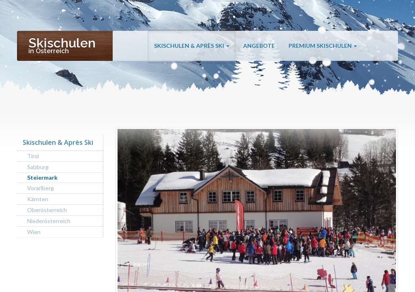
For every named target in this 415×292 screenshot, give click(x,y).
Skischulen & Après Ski (191, 45)
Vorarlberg (40, 188)
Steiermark (42, 177)
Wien (34, 231)
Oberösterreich (47, 209)
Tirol (33, 155)
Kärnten (37, 198)
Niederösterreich (49, 220)
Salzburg (38, 166)
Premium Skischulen (323, 45)
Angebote (259, 45)
